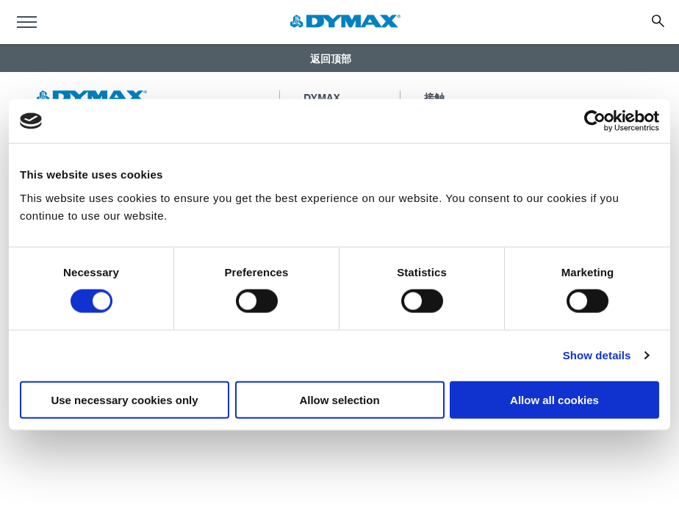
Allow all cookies (554, 399)
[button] (339, 58)
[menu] (26, 22)
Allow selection (339, 399)
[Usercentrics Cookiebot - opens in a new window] (595, 121)
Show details (597, 355)
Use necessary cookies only (124, 399)
